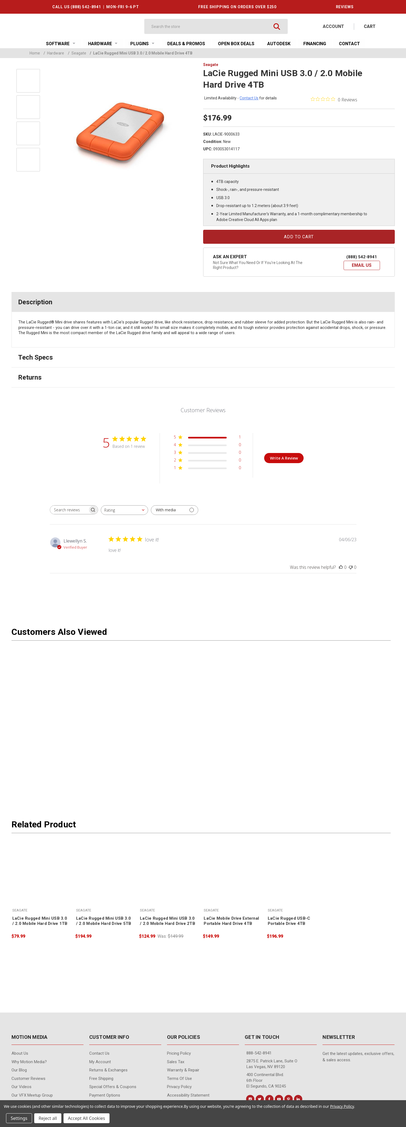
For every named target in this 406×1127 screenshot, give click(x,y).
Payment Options (104, 1095)
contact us (249, 98)
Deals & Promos (186, 43)
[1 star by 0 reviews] (207, 468)
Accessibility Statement (188, 1095)
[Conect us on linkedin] (298, 1099)
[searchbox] (69, 510)
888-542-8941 (259, 1053)
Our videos (21, 1086)
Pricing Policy (179, 1053)
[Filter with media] (174, 510)
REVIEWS (345, 7)
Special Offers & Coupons (112, 1086)
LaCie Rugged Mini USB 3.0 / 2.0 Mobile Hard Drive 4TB (141, 53)
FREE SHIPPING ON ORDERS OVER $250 (237, 7)
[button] (362, 265)
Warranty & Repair (183, 1070)
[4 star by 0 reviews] (207, 445)
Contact (349, 43)
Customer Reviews (28, 1078)
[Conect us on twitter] (260, 1099)
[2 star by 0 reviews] (207, 461)
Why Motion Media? (29, 1061)
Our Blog (19, 1070)
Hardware (103, 43)
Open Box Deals (236, 43)
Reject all (48, 1118)
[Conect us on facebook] (269, 1099)
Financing (314, 43)
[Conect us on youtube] (279, 1099)
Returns (30, 377)
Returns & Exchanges (108, 1070)
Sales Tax (175, 1061)
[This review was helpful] (341, 567)
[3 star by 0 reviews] (207, 453)
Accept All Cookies (86, 1118)
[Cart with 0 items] (370, 26)
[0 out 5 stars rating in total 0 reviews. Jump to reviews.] (334, 99)
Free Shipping (101, 1078)
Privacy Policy (179, 1086)
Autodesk (278, 43)
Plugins (142, 43)
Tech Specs (35, 357)
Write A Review (284, 458)
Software (60, 43)
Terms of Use (179, 1078)
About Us (19, 1053)
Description (35, 302)
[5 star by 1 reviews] (207, 438)
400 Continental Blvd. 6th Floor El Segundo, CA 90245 (266, 1080)
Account (333, 26)
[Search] (211, 26)
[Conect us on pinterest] (288, 1099)
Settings (19, 1118)
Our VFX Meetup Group (32, 1095)
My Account (100, 1061)
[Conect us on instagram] (250, 1099)
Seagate (77, 53)
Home (35, 53)
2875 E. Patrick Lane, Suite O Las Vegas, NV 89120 (271, 1064)
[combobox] (124, 510)
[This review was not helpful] (351, 567)
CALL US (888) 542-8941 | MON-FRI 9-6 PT (95, 7)
